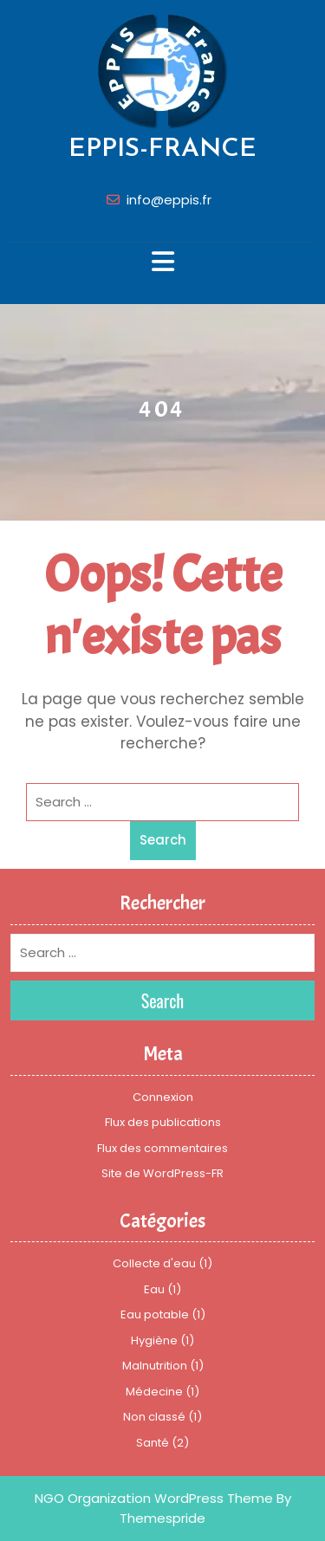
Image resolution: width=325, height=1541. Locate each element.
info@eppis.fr (169, 200)
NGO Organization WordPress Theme (154, 1498)
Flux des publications (163, 1122)
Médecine (154, 1391)
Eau (154, 1289)
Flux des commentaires (162, 1148)
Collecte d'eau (154, 1263)
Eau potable (154, 1314)
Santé (152, 1442)
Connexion (163, 1097)
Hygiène (154, 1340)
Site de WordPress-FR (162, 1173)
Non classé (154, 1416)
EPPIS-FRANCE (162, 149)
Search (163, 840)
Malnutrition (154, 1365)
